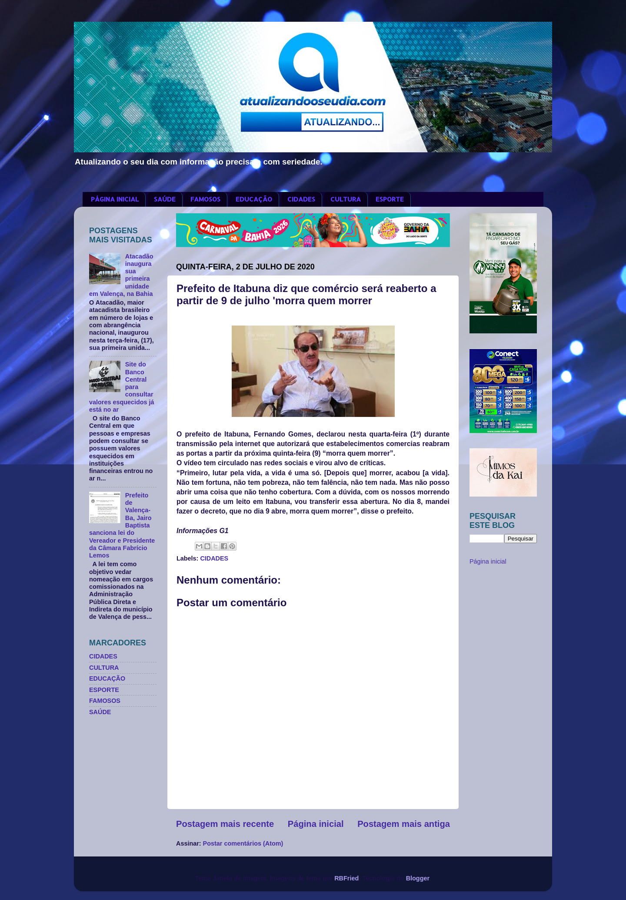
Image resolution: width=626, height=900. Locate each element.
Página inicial (316, 824)
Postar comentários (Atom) (243, 843)
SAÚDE (165, 199)
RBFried (346, 878)
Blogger (418, 878)
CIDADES (301, 199)
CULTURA (345, 199)
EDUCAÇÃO (254, 199)
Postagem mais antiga (403, 824)
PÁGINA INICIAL (115, 199)
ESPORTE (390, 199)
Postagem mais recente (225, 824)
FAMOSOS (205, 199)
